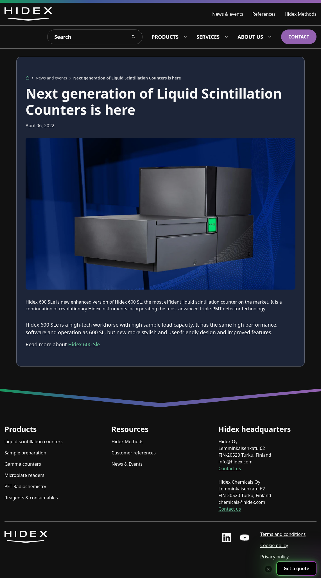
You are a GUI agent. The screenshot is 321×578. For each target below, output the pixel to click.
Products (165, 36)
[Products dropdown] (185, 37)
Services (208, 36)
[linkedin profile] (226, 537)
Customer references (134, 453)
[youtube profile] (244, 537)
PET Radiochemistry (25, 486)
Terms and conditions (283, 534)
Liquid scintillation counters (33, 441)
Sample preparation (25, 453)
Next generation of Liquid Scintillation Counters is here (127, 78)
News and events (51, 78)
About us (250, 36)
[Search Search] (133, 37)
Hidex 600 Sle (84, 344)
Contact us (229, 468)
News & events (227, 14)
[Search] (95, 36)
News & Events (127, 464)
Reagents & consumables (31, 498)
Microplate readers (24, 475)
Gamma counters (22, 464)
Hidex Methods (300, 14)
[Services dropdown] (226, 37)
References (263, 14)
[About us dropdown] (270, 37)
